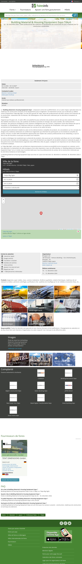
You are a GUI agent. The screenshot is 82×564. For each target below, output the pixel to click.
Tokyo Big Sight (7, 231)
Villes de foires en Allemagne (17, 535)
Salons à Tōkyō (7, 236)
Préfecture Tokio (31, 515)
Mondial (12, 515)
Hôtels (67, 9)
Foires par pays (12, 532)
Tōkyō (42, 515)
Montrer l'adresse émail (9, 93)
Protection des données (49, 547)
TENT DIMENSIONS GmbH (14, 458)
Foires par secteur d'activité (16, 528)
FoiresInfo (41, 5)
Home (4, 515)
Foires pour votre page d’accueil (52, 554)
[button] (41, 213)
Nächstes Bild (26, 446)
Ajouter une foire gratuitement (47, 9)
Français (77, 1)
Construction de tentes (9, 464)
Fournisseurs (25, 9)
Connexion (4, 1)
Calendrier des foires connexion (52, 557)
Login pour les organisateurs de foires (54, 560)
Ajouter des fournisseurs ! (10, 480)
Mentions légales (47, 550)
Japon (20, 515)
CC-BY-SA (79, 229)
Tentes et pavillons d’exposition (12, 467)
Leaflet (60, 229)
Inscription (12, 1)
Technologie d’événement (10, 466)
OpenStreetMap (70, 229)
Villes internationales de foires (17, 538)
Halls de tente (6, 469)
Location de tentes (8, 470)
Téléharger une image (15, 348)
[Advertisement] (41, 41)
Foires (13, 9)
